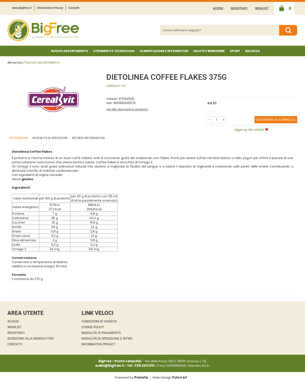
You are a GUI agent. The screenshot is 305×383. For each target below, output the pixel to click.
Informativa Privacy (50, 8)
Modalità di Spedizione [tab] (50, 138)
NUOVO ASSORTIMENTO (69, 51)
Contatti (73, 8)
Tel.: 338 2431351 (141, 365)
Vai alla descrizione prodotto (127, 109)
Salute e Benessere (209, 51)
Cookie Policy (93, 327)
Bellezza (252, 51)
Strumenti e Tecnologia (113, 51)
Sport (235, 51)
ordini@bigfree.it (109, 365)
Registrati (239, 8)
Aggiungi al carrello (275, 119)
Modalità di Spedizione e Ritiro (107, 338)
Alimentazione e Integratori (164, 51)
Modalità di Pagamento (101, 333)
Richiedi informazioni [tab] (88, 138)
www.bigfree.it (22, 8)
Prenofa (141, 377)
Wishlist (262, 8)
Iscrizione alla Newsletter (30, 338)
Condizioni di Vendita (99, 321)
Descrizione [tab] (19, 138)
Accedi (218, 8)
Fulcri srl (179, 377)
